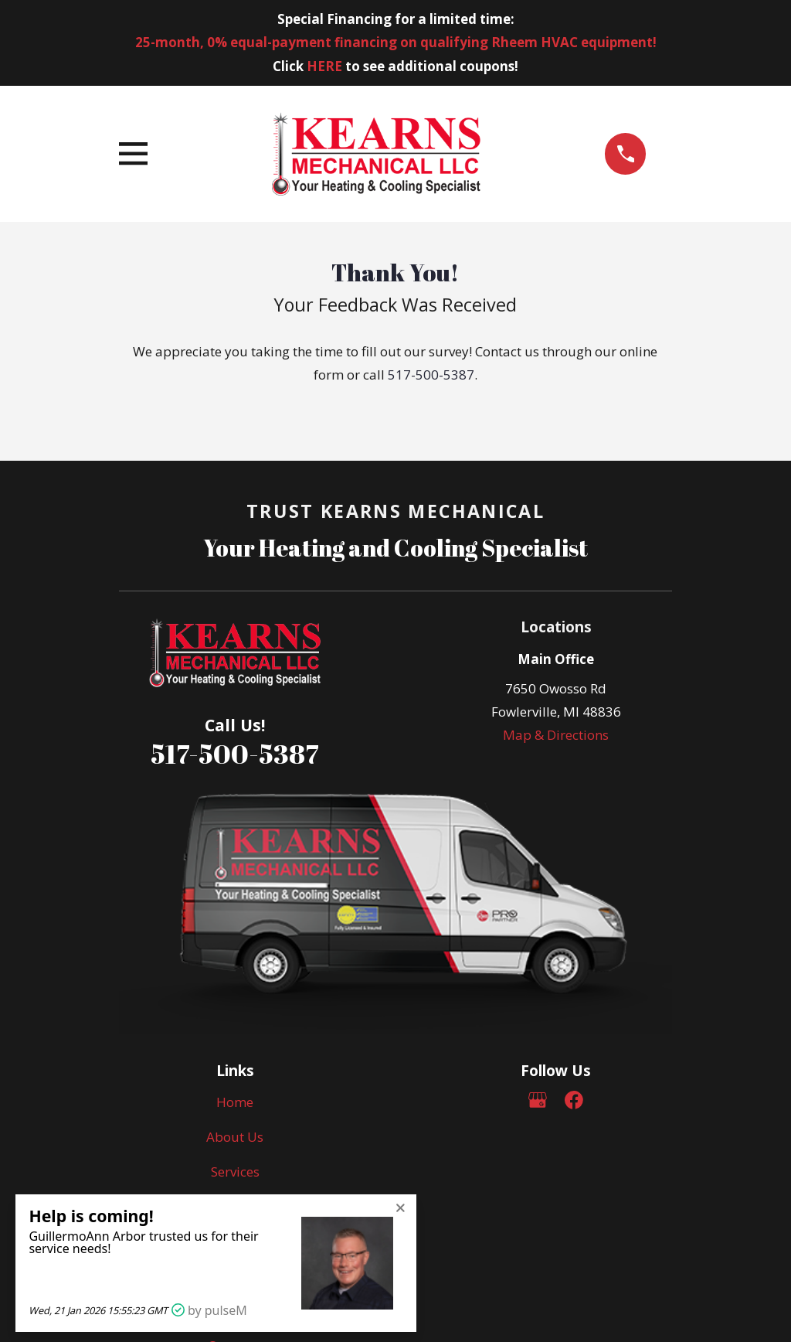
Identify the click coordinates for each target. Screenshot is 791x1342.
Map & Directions (556, 735)
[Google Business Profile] (537, 1100)
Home (234, 1102)
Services (235, 1171)
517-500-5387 (431, 374)
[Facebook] (574, 1100)
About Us (234, 1137)
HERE (324, 66)
